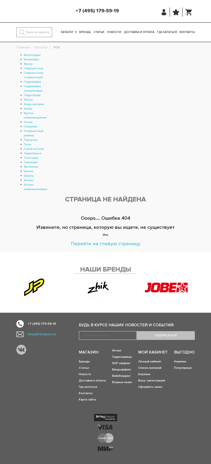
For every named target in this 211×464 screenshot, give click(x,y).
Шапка (28, 171)
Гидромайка (32, 82)
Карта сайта (87, 399)
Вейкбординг (121, 376)
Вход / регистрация (151, 380)
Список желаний (149, 368)
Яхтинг (117, 350)
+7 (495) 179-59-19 (97, 11)
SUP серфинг (121, 363)
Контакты (187, 32)
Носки (28, 122)
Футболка (31, 167)
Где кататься (167, 32)
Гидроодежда (122, 357)
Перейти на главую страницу (105, 244)
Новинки (180, 361)
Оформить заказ (150, 387)
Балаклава (31, 59)
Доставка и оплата (139, 32)
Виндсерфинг (121, 369)
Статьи (99, 32)
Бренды (85, 32)
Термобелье (32, 153)
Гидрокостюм (33, 68)
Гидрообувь (32, 95)
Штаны (28, 180)
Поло (27, 144)
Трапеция (30, 162)
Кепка (28, 109)
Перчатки (30, 140)
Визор (28, 64)
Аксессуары (32, 55)
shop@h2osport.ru (42, 334)
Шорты (29, 176)
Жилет (28, 100)
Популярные (183, 368)
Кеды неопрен (34, 104)
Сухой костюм (34, 149)
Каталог (67, 32)
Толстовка (31, 158)
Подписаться (166, 335)
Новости (114, 32)
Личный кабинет (150, 361)
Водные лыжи (122, 382)
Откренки (30, 126)
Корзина (144, 374)
